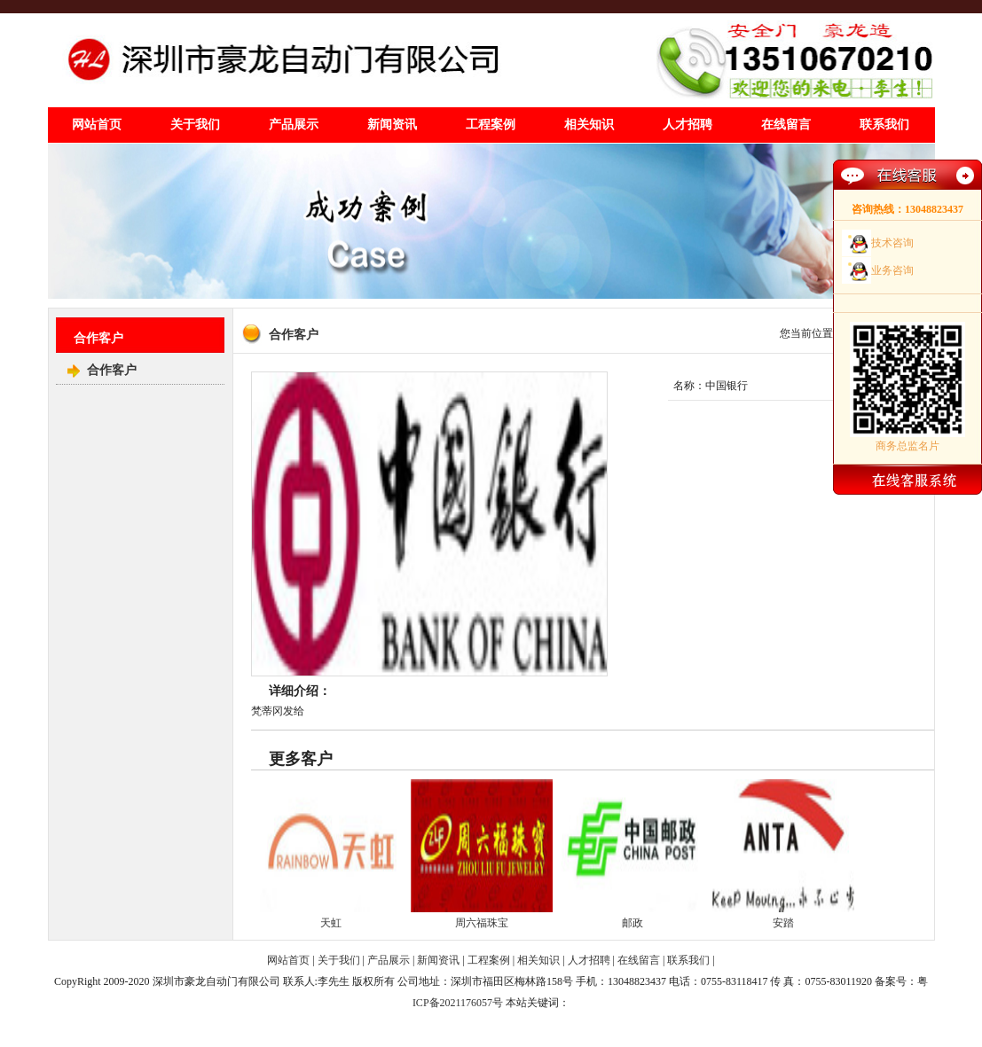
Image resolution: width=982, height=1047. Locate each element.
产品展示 (293, 124)
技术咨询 (892, 243)
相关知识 (589, 124)
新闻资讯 (392, 124)
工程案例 (490, 124)
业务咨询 (892, 270)
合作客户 (112, 370)
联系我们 (884, 124)
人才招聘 (687, 124)
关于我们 (195, 124)
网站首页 (97, 124)
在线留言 (786, 124)
